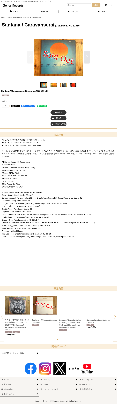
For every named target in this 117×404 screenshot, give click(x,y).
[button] (43, 11)
